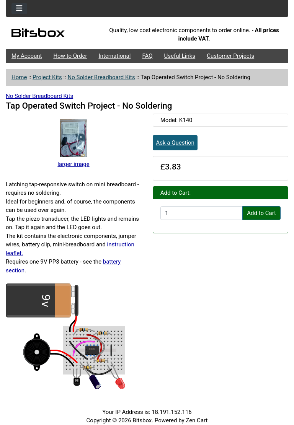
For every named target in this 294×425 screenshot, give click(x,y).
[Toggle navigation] (19, 8)
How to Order (70, 55)
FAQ (147, 55)
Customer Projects (230, 55)
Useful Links (180, 55)
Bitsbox (142, 420)
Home (19, 77)
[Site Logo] (52, 34)
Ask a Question (175, 142)
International (114, 55)
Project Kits (47, 77)
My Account (26, 55)
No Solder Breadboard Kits (101, 77)
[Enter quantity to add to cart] (201, 213)
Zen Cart (196, 420)
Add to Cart (261, 213)
